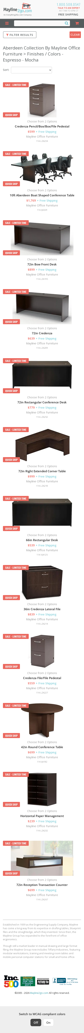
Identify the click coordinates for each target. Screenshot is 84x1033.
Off (36, 1022)
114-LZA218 (42, 485)
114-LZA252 (42, 416)
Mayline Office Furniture (42, 136)
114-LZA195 (42, 278)
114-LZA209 (42, 347)
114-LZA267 (42, 899)
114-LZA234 (42, 141)
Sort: (6, 70)
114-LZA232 (42, 830)
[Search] (67, 23)
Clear (75, 34)
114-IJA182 (42, 761)
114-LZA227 (42, 692)
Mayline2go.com (39, 993)
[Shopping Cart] (77, 23)
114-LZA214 (42, 623)
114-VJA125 (42, 554)
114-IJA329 (42, 209)
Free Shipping (68, 14)
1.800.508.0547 (69, 4)
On (48, 1022)
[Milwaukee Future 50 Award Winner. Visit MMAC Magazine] (43, 981)
